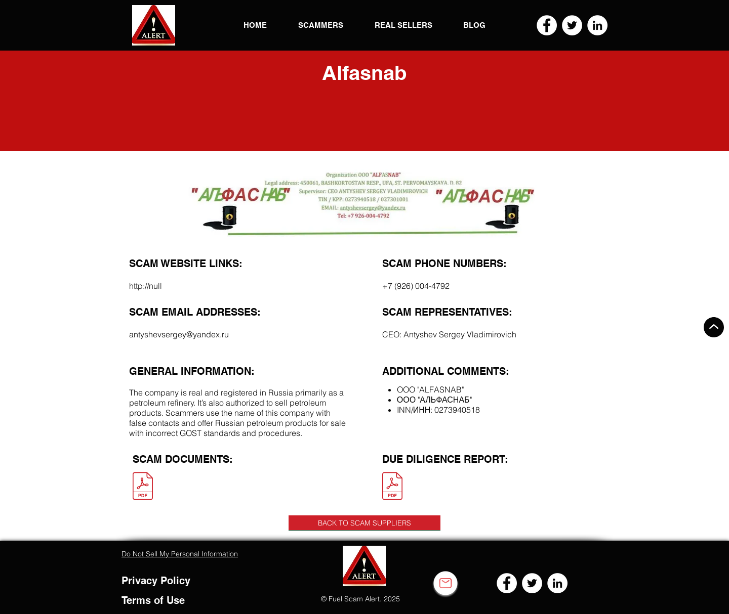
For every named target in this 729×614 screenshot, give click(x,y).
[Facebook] (547, 25)
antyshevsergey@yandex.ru (179, 334)
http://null (145, 286)
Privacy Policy (156, 581)
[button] (153, 25)
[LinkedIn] (597, 25)
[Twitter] (572, 25)
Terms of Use (153, 600)
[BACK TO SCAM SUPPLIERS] (364, 523)
